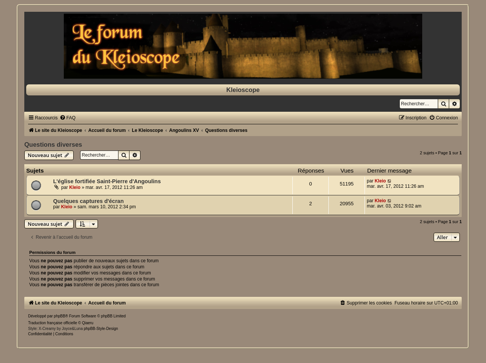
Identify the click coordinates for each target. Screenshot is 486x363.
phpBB (59, 316)
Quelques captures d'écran (88, 201)
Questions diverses (53, 144)
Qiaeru (87, 323)
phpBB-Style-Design (101, 329)
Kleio (74, 187)
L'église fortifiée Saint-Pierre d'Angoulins (107, 181)
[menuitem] (68, 117)
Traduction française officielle (52, 323)
